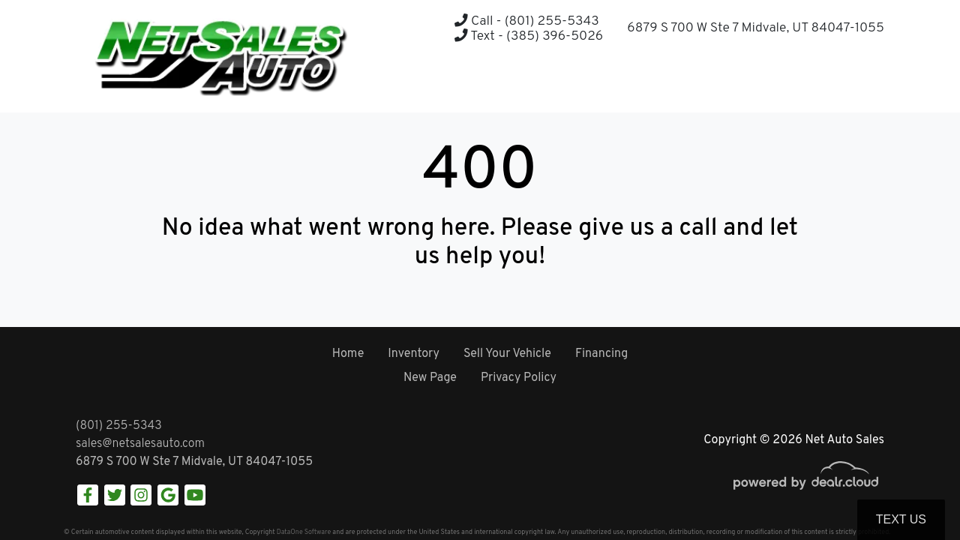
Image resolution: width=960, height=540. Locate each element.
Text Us (901, 519)
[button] (835, 82)
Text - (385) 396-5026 (528, 36)
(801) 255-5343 (119, 426)
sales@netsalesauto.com (140, 444)
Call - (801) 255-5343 (526, 21)
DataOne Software (304, 532)
